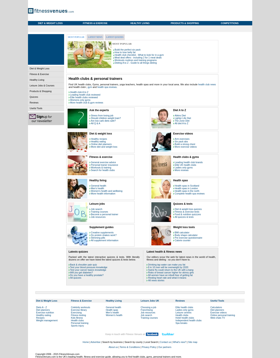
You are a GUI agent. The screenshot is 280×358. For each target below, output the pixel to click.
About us (113, 347)
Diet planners (43, 310)
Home (86, 342)
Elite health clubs (184, 307)
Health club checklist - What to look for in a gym (139, 55)
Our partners (164, 347)
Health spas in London (186, 188)
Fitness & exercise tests (187, 211)
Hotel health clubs (184, 317)
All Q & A (95, 123)
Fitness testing (78, 315)
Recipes (40, 317)
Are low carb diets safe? (103, 120)
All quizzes (75, 277)
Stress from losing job (102, 115)
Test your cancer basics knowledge (88, 270)
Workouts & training (101, 167)
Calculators (216, 307)
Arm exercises (182, 139)
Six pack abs (181, 141)
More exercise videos (186, 146)
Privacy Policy (149, 347)
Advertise (95, 342)
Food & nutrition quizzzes (188, 214)
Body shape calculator (186, 235)
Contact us (165, 342)
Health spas (112, 310)
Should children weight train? (106, 118)
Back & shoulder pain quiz (83, 264)
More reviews (182, 170)
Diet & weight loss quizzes (188, 209)
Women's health (114, 315)
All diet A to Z (181, 123)
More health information (103, 193)
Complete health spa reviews (190, 193)
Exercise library (79, 310)
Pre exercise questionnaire (188, 237)
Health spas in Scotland (187, 185)
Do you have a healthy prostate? (86, 275)
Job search (96, 209)
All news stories (156, 280)
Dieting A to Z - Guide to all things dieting (136, 62)
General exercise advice (103, 162)
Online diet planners (101, 144)
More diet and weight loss (104, 146)
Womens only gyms (80, 100)
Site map (192, 342)
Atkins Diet (180, 115)
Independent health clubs (188, 320)
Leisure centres (183, 312)
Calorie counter (183, 240)
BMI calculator (182, 232)
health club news (207, 84)
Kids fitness (77, 317)
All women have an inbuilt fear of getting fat (170, 275)
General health (98, 185)
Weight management (47, 320)
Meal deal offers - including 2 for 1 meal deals (138, 57)
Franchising (147, 310)
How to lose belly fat (125, 52)
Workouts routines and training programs (136, 60)
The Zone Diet (182, 120)
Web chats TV (217, 317)
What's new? (179, 342)
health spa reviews (107, 87)
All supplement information (105, 240)
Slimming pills (98, 237)
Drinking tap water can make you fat (166, 264)
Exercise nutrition (45, 312)
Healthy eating (98, 141)
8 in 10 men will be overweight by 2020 (168, 267)
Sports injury (77, 325)
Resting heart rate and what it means (167, 277)
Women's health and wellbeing (106, 191)
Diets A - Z (41, 307)
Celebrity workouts (80, 307)
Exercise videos (218, 312)
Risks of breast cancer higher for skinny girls (171, 272)
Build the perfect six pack (127, 49)
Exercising (76, 312)
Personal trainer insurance (104, 165)
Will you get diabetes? (81, 272)
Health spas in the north (187, 191)
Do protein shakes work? (104, 235)
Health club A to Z (79, 92)
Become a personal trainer (104, 214)
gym (90, 87)
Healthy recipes (99, 139)
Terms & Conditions (130, 347)
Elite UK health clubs (185, 165)
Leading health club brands (189, 162)
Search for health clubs (103, 170)
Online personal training (222, 315)
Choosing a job (148, 307)
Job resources (98, 217)
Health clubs (77, 320)
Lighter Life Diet (183, 118)
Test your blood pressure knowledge (88, 267)
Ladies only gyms (184, 167)
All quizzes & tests (184, 217)
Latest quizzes (114, 37)
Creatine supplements (102, 232)
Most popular (76, 37)
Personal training (79, 323)
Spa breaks (181, 323)
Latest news (95, 37)
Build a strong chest (185, 144)
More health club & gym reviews (86, 102)
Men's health (97, 188)
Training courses (99, 211)
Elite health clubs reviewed (84, 97)
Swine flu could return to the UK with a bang (170, 270)
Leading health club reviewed (85, 94)
